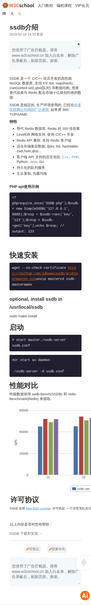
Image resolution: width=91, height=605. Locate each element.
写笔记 (32, 549)
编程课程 (64, 6)
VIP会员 (82, 6)
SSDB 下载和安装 (24, 533)
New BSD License (38, 508)
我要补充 (57, 549)
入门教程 (45, 6)
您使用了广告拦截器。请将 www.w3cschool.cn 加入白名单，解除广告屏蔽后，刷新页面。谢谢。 (45, 55)
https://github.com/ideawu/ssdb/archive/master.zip (45, 273)
